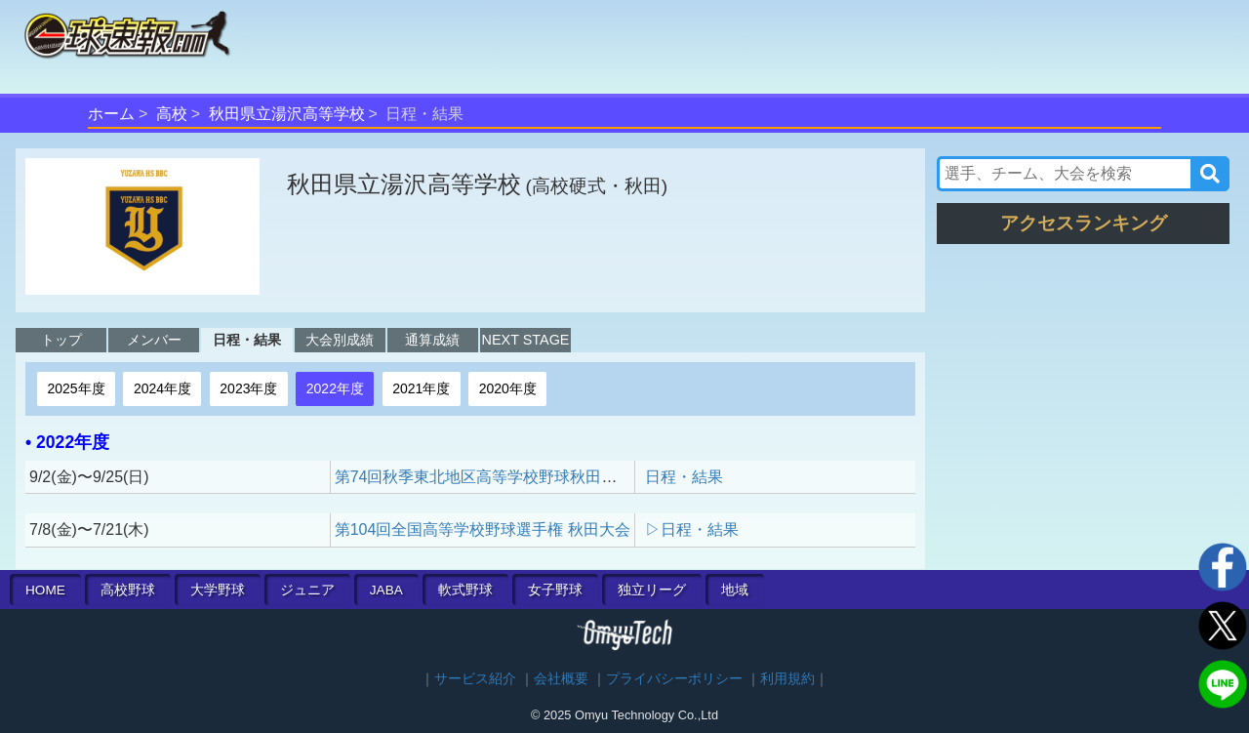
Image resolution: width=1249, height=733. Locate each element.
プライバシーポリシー (674, 679)
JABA (386, 590)
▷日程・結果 (692, 529)
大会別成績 (339, 339)
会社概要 (561, 679)
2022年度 (335, 388)
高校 (171, 113)
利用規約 (787, 679)
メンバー (154, 339)
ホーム (111, 113)
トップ (61, 339)
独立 (652, 590)
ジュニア (307, 590)
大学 (217, 590)
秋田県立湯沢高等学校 (287, 113)
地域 (734, 590)
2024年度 (162, 388)
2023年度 (248, 388)
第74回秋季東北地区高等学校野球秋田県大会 (492, 476)
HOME (45, 590)
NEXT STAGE (526, 339)
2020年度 (508, 388)
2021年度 (421, 388)
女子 (555, 590)
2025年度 (75, 388)
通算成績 (432, 339)
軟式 (465, 590)
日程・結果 (247, 339)
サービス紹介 (475, 679)
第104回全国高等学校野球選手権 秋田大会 (482, 529)
